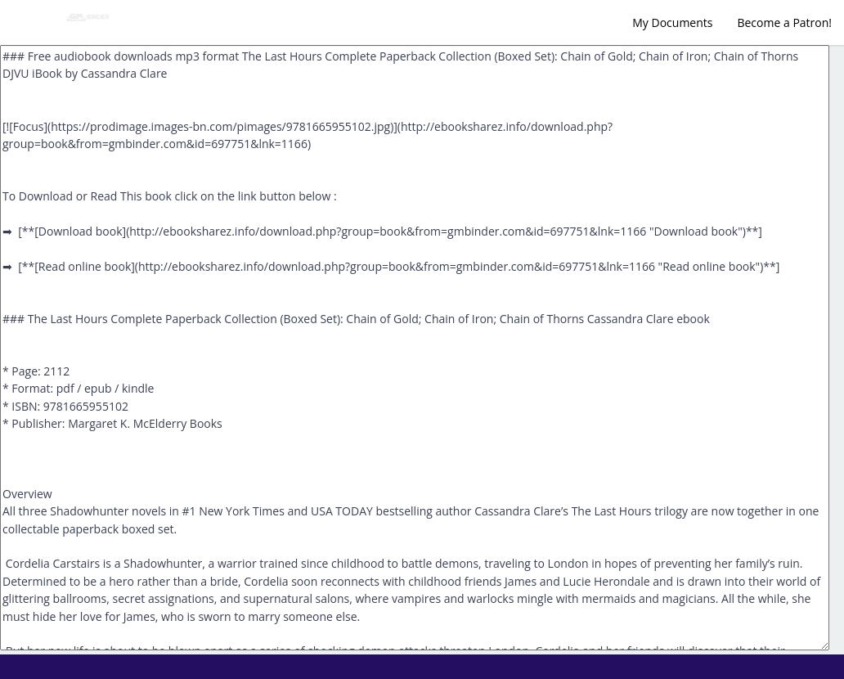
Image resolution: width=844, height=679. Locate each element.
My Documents (672, 22)
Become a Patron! (784, 22)
